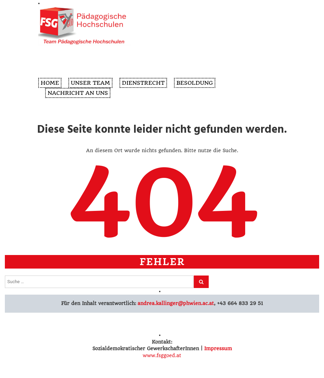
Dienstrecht (143, 83)
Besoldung (194, 83)
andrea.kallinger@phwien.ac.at (175, 303)
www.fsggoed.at (162, 355)
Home (50, 83)
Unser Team (90, 83)
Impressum (218, 348)
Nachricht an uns (78, 93)
